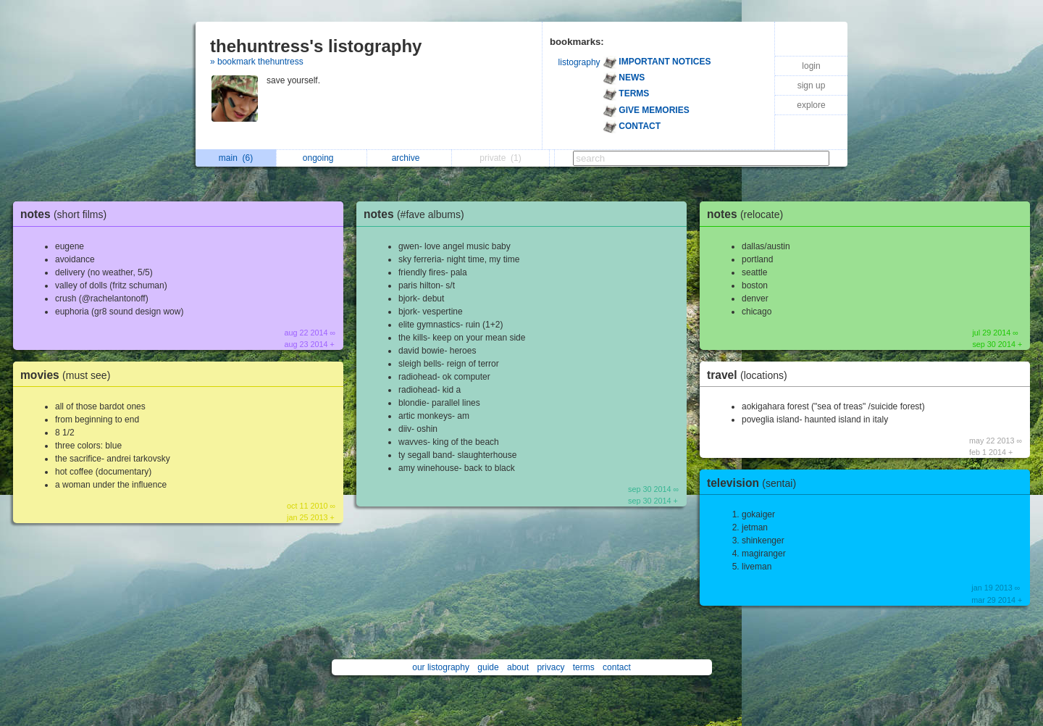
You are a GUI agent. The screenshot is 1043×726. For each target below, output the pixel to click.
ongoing (322, 158)
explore (811, 105)
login (811, 66)
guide (487, 667)
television (755, 483)
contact (617, 667)
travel (751, 375)
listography (579, 62)
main (236, 158)
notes (67, 214)
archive (409, 158)
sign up (811, 85)
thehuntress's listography (316, 46)
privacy (550, 667)
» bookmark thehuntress (256, 62)
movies (68, 375)
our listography (440, 667)
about (518, 667)
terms (584, 667)
